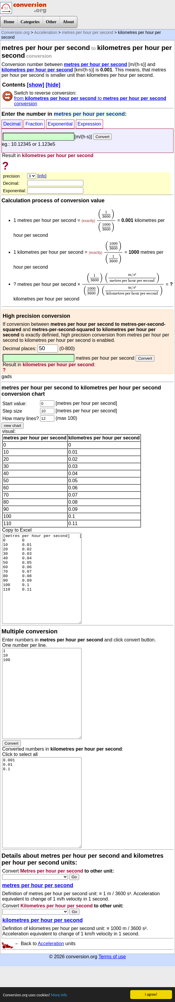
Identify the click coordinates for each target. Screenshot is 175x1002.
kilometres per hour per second (37, 69)
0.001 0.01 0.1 (42, 802)
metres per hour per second (87, 32)
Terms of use (112, 956)
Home (9, 22)
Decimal (12, 123)
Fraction (34, 123)
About (68, 22)
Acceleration (45, 32)
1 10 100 (42, 693)
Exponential (60, 123)
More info (59, 995)
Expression (89, 123)
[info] (41, 175)
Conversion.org (15, 32)
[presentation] (106, 221)
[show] (35, 85)
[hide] (53, 85)
